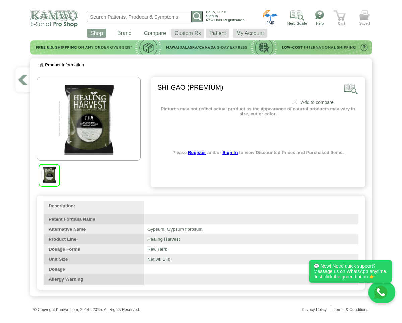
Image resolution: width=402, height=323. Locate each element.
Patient (217, 33)
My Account (250, 33)
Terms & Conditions (351, 309)
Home (41, 65)
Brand (124, 33)
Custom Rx (188, 33)
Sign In (230, 152)
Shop (96, 33)
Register (197, 152)
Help (320, 23)
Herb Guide (297, 23)
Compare (155, 33)
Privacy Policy (314, 309)
